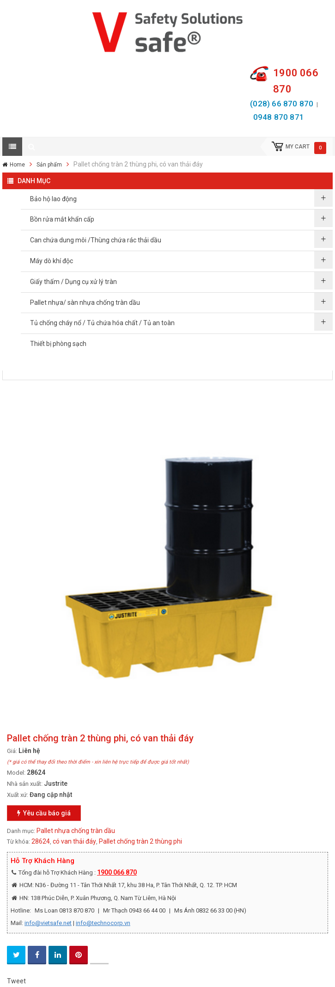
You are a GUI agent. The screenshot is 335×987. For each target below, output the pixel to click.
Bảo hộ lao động (53, 199)
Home (17, 164)
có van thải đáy (74, 841)
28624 (40, 841)
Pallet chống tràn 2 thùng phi (140, 841)
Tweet (16, 981)
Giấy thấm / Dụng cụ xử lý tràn (73, 281)
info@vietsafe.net (48, 922)
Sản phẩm (49, 164)
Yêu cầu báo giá (44, 813)
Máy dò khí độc (51, 261)
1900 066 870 (117, 872)
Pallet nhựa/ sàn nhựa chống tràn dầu (85, 302)
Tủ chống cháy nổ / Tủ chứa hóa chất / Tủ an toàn (102, 323)
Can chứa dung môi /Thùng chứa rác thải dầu (95, 240)
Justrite (55, 783)
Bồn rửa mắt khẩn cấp (62, 219)
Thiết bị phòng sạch (58, 343)
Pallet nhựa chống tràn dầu (76, 830)
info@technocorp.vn (103, 922)
